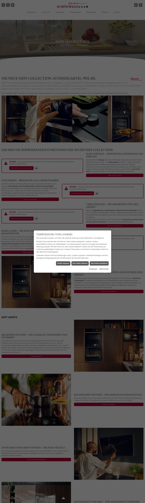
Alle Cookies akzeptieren (99, 229)
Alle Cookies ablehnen (80, 229)
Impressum (93, 235)
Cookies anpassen (63, 229)
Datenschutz (104, 235)
